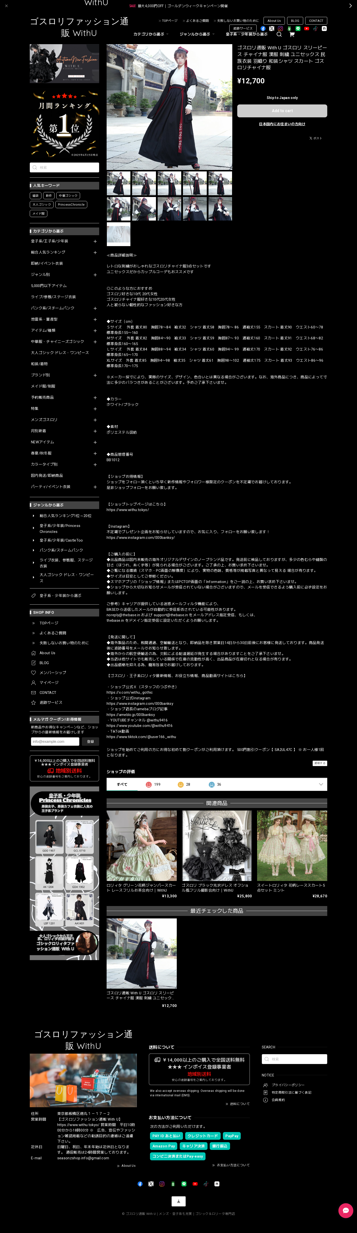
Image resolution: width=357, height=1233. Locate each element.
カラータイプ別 (44, 464)
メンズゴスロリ (44, 420)
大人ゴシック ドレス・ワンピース (60, 353)
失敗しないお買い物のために (238, 21)
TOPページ (170, 21)
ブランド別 (40, 375)
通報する (320, 763)
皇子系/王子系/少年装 (49, 241)
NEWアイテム (42, 442)
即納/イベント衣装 (47, 263)
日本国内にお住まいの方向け (282, 124)
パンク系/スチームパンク (52, 308)
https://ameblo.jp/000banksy (131, 715)
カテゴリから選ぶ (152, 34)
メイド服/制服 (43, 386)
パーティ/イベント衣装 (51, 487)
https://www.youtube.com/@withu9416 (140, 725)
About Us (274, 21)
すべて (122, 784)
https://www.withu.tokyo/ (128, 510)
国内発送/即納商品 (47, 476)
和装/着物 (39, 364)
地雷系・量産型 (44, 319)
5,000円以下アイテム (49, 286)
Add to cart (282, 110)
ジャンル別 (40, 275)
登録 (90, 742)
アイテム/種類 (43, 330)
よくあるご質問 (197, 21)
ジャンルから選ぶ (198, 34)
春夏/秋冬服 (41, 453)
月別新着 (38, 431)
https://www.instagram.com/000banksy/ (141, 537)
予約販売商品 (42, 397)
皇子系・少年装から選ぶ (247, 34)
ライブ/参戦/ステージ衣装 (53, 297)
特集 (35, 409)
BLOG (295, 21)
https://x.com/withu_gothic (130, 692)
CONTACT (316, 21)
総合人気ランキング (48, 252)
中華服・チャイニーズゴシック (57, 342)
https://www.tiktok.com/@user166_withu (141, 737)
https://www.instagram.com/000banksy (140, 703)
